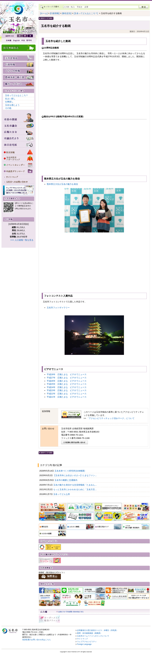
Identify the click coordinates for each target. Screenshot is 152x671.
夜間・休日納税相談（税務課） (89, 633)
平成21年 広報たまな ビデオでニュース (67, 397)
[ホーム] (44, 13)
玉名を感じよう (12, 105)
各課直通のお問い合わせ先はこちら (36, 640)
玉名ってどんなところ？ (16, 95)
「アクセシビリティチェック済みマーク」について (110, 418)
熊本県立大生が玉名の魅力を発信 (62, 184)
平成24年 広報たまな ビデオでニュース (67, 387)
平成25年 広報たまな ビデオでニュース (67, 384)
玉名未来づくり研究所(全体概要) (70, 471)
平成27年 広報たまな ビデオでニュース (67, 377)
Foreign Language (84, 644)
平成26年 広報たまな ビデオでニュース (67, 381)
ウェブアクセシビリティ (87, 642)
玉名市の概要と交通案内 (66, 480)
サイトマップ (82, 639)
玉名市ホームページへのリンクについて (93, 636)
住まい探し (10, 98)
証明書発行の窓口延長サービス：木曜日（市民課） (97, 630)
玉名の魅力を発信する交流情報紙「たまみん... (75, 485)
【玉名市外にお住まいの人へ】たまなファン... (75, 475)
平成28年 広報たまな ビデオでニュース (67, 374)
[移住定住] (66, 13)
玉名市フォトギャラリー (58, 307)
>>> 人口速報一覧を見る (21, 240)
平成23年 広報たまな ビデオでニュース (67, 390)
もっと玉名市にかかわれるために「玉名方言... (75, 489)
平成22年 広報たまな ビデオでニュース (67, 393)
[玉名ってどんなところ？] (86, 13)
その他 (8, 108)
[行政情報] (54, 13)
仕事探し (9, 102)
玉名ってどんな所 (62, 494)
